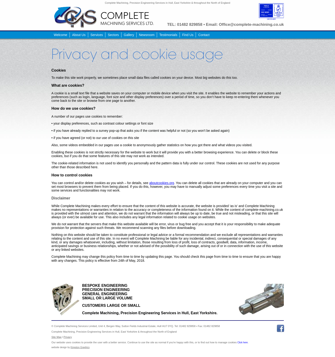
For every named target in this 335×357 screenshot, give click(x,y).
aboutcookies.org (161, 183)
